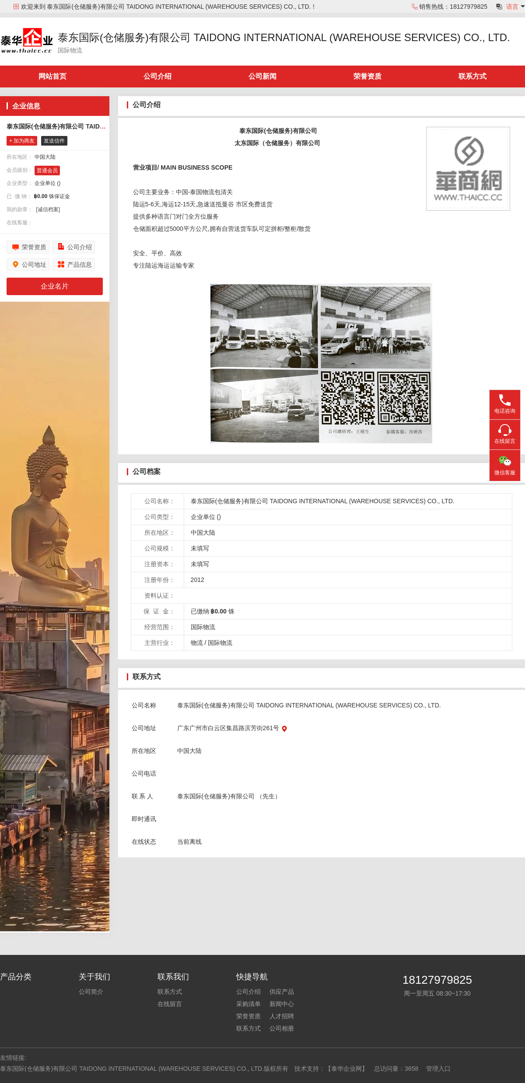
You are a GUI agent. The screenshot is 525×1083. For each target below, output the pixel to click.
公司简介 (91, 991)
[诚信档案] (48, 209)
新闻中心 (282, 1003)
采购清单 (248, 1003)
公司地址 (34, 264)
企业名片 (55, 286)
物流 (197, 642)
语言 (512, 6)
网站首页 (52, 76)
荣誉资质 (368, 76)
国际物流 (220, 642)
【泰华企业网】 (346, 1068)
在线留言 (170, 1003)
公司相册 (282, 1028)
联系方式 (472, 76)
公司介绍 (158, 76)
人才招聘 (282, 1016)
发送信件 (54, 141)
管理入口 (438, 1068)
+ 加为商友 (22, 141)
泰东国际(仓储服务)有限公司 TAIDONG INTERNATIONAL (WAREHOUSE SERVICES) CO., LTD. (284, 37)
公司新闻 (262, 76)
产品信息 (79, 264)
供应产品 (282, 991)
